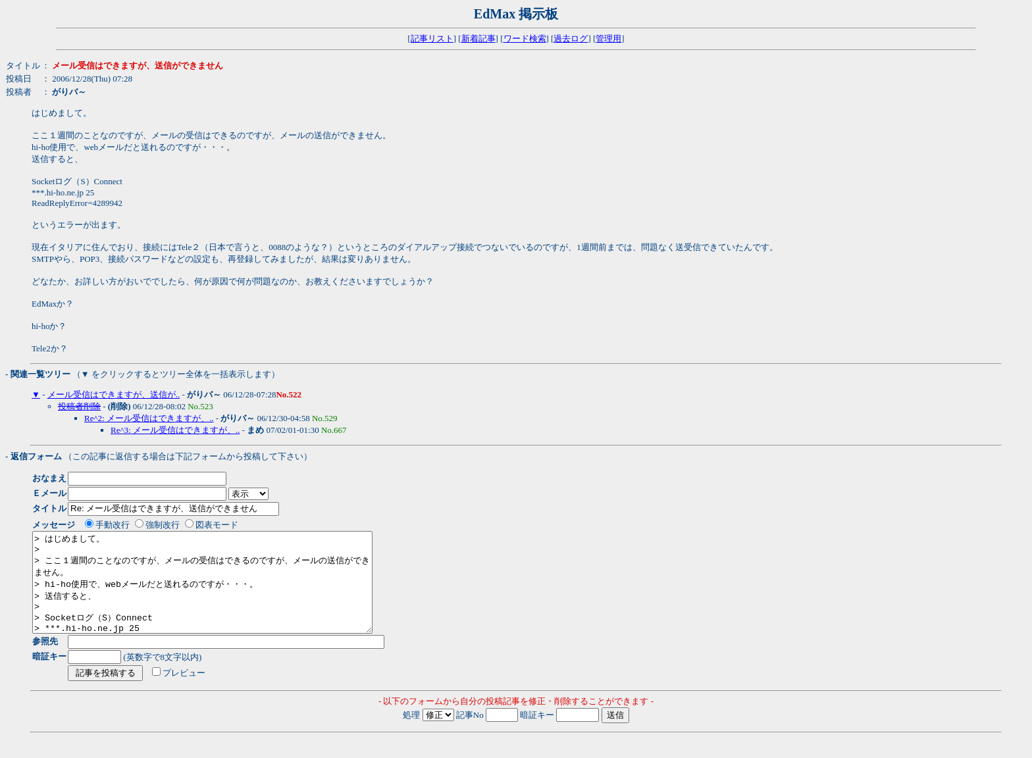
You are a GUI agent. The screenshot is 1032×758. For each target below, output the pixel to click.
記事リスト (432, 38)
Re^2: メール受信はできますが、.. (148, 418)
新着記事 (478, 38)
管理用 (608, 38)
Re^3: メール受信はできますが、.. (175, 430)
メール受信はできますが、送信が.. (113, 394)
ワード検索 (524, 38)
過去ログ (571, 38)
